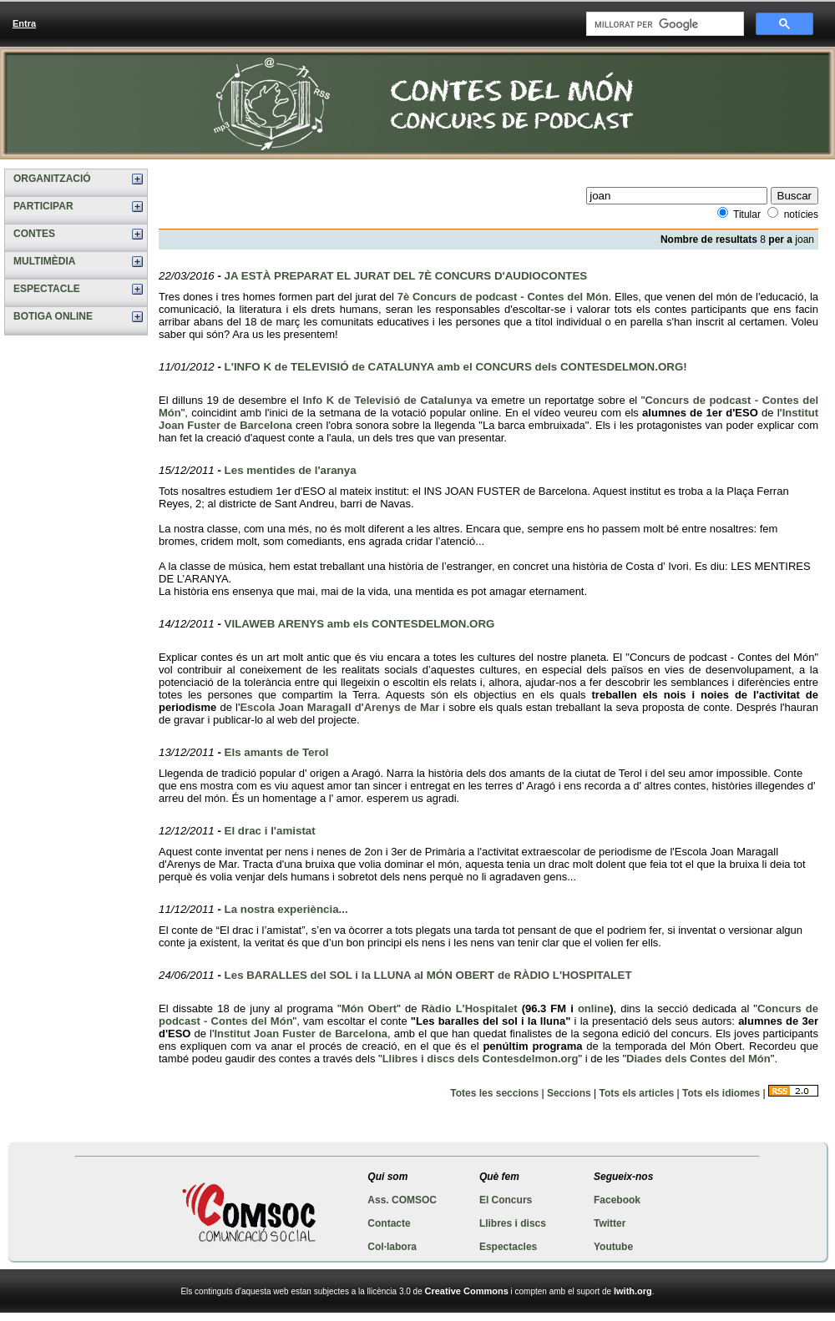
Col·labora (392, 1247)
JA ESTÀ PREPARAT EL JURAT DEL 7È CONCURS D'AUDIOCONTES (406, 276)
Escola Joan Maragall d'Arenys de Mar (339, 707)
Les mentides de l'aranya (291, 470)
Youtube (613, 1247)
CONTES (34, 233)
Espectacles (508, 1247)
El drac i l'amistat (270, 830)
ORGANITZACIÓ (52, 178)
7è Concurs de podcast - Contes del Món (503, 296)
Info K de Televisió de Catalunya (387, 400)
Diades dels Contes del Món (698, 1058)
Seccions (569, 1093)
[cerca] (663, 24)
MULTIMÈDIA (44, 261)
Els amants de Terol (277, 752)
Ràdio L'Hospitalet (469, 1008)
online (594, 1008)
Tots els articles (636, 1093)
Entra (24, 23)
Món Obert (369, 1008)
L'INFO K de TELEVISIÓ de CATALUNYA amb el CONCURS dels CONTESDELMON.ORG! (456, 367)
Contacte (388, 1223)
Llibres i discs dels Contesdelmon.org (480, 1058)
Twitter (609, 1223)
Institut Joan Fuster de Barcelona (300, 1033)
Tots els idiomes (721, 1093)
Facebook (617, 1200)
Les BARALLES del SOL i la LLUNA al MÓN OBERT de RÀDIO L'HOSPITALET (428, 975)
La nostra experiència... (286, 909)
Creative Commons (467, 1291)
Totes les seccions (494, 1093)
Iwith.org (633, 1291)
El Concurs (505, 1200)
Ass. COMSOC (402, 1200)
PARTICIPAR (43, 206)
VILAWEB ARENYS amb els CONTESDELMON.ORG (360, 624)
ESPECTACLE (46, 289)
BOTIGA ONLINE (53, 316)
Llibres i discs (512, 1223)
